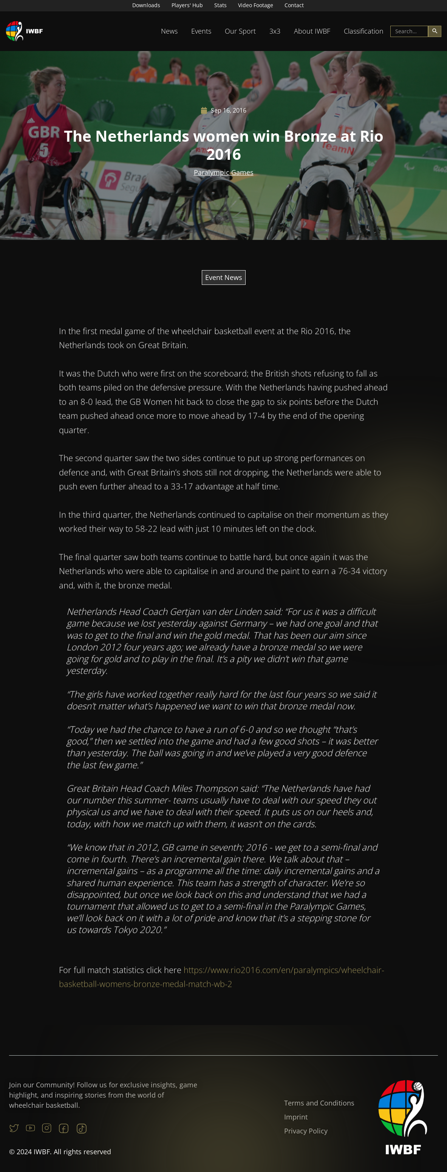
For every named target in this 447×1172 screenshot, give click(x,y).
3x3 (274, 31)
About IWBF (312, 31)
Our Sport (240, 31)
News (169, 31)
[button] (169, 31)
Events (201, 31)
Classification (364, 31)
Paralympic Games (224, 172)
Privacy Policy (306, 1130)
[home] (24, 31)
